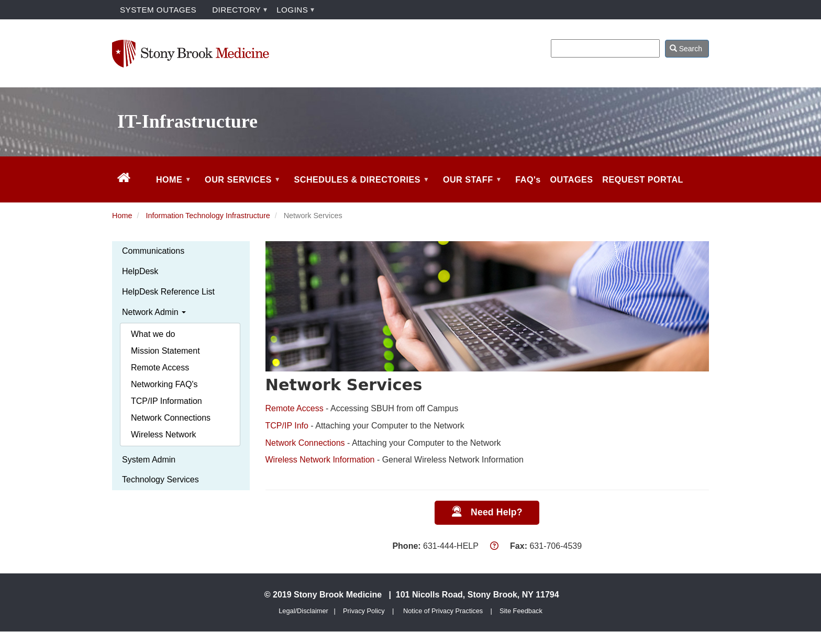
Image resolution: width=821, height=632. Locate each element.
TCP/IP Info (286, 425)
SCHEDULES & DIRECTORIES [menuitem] (360, 188)
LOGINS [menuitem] (292, 10)
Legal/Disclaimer (303, 611)
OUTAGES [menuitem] (571, 179)
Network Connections (170, 417)
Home (122, 215)
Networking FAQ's (164, 384)
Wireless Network (163, 434)
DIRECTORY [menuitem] (236, 10)
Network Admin (154, 312)
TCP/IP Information (166, 401)
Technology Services (160, 479)
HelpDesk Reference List (168, 291)
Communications (153, 250)
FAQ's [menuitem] (527, 179)
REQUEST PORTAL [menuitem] (642, 179)
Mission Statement (165, 350)
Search (686, 48)
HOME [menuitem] (172, 188)
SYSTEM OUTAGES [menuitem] (158, 10)
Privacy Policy (364, 611)
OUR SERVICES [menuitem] (241, 188)
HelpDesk (140, 271)
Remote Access (160, 367)
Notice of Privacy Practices (443, 611)
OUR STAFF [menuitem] (471, 188)
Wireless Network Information (320, 459)
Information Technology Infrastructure (208, 215)
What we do (153, 334)
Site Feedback (521, 611)
